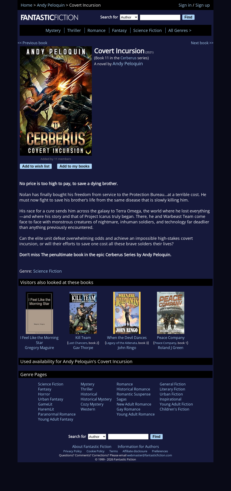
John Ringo (127, 347)
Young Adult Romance (136, 414)
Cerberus (128, 57)
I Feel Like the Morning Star (39, 340)
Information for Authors (138, 446)
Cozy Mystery (92, 404)
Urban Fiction (171, 394)
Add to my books (74, 166)
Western (88, 409)
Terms (113, 451)
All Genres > (181, 30)
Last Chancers (77, 343)
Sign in (185, 5)
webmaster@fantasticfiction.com (149, 455)
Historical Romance (133, 389)
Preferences (160, 451)
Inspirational (170, 399)
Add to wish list (35, 166)
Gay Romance (128, 409)
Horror (44, 394)
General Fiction (173, 384)
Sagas (122, 399)
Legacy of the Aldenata (121, 343)
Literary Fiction (172, 389)
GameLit (45, 404)
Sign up (202, 5)
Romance (96, 30)
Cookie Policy (96, 451)
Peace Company (171, 337)
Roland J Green (170, 347)
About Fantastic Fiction (91, 446)
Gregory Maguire (39, 347)
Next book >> (202, 42)
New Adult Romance (134, 404)
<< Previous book (32, 42)
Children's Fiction (174, 409)
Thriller (74, 30)
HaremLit (46, 409)
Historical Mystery (96, 399)
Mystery (53, 30)
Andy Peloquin (128, 63)
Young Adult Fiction (176, 404)
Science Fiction (147, 30)
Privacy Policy (72, 451)
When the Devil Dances (127, 337)
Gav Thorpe (83, 347)
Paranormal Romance (57, 414)
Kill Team (83, 337)
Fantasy (119, 30)
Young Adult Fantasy (55, 419)
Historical (89, 394)
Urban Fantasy (50, 399)
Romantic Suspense (134, 394)
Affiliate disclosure (135, 451)
